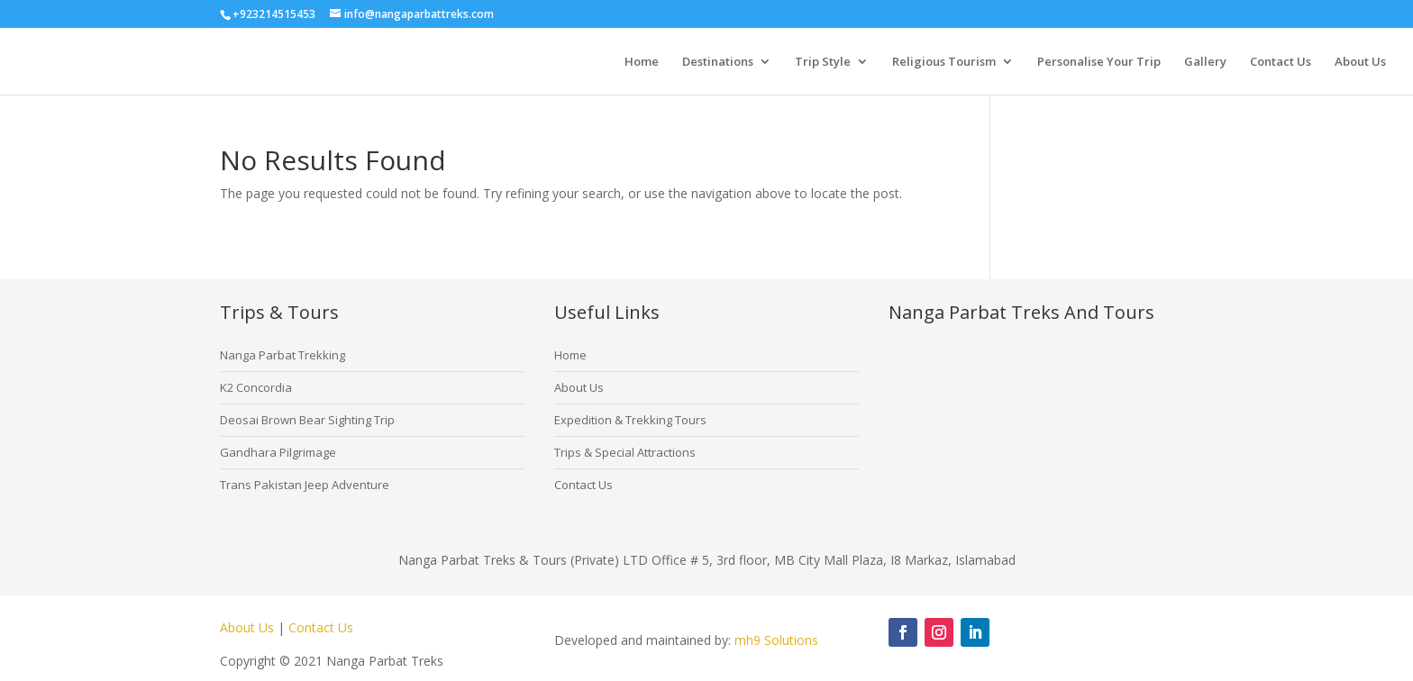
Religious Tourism (944, 62)
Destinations (717, 62)
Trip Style (823, 62)
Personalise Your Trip (1099, 62)
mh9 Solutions (776, 640)
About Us (1360, 62)
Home (641, 62)
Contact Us (1280, 62)
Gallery (1205, 62)
